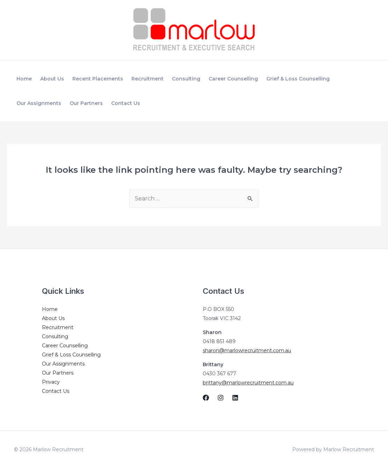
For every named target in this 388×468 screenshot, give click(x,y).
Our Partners (86, 103)
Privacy (51, 382)
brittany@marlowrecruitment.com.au (248, 383)
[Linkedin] (235, 398)
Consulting (186, 79)
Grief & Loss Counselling (298, 79)
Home (24, 79)
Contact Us (125, 103)
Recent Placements (97, 79)
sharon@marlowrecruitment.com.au (247, 350)
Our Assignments (38, 103)
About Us (52, 79)
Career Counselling (233, 79)
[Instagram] (220, 398)
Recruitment (147, 79)
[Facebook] (206, 398)
